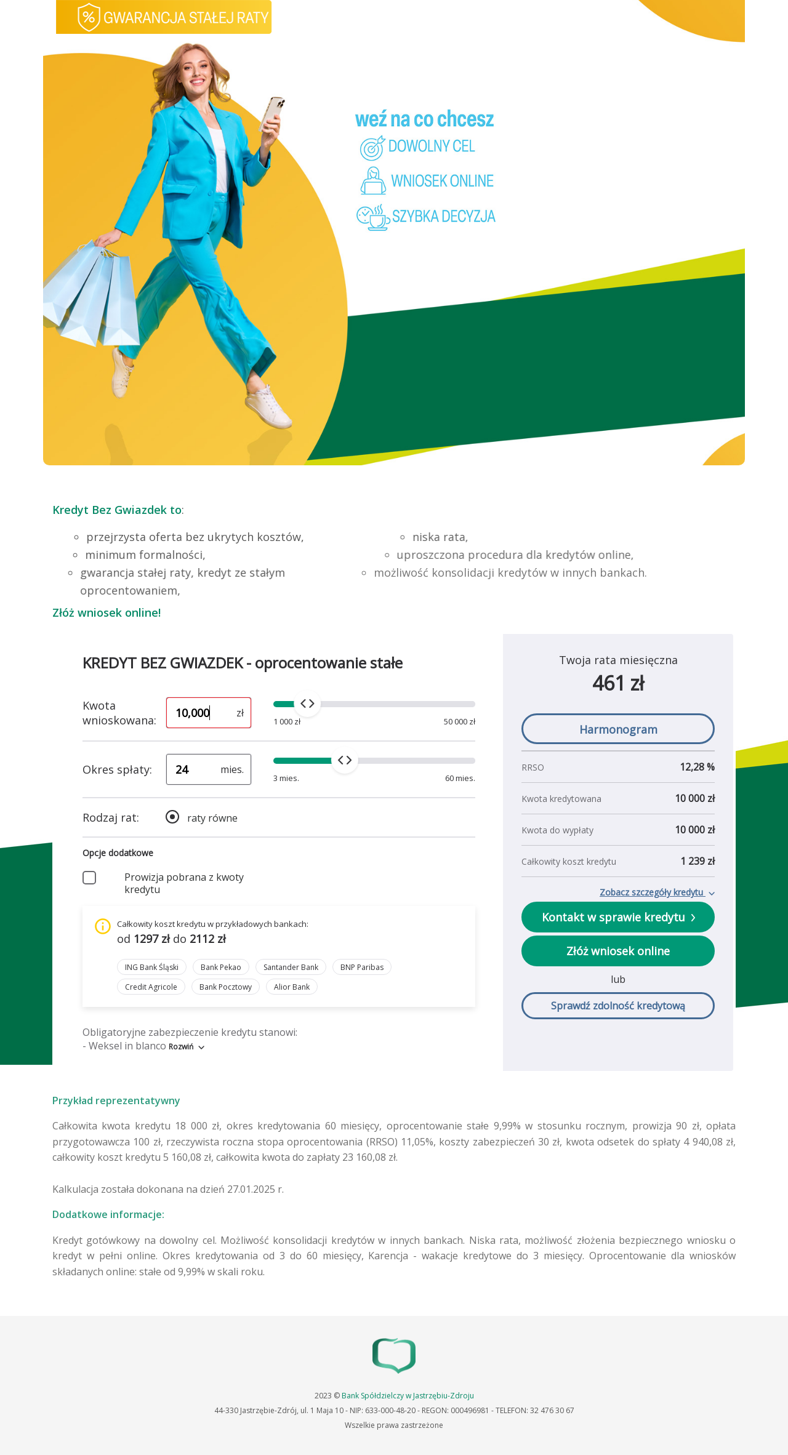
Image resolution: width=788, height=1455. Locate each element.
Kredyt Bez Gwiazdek (109, 509)
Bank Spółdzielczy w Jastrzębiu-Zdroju (408, 1395)
